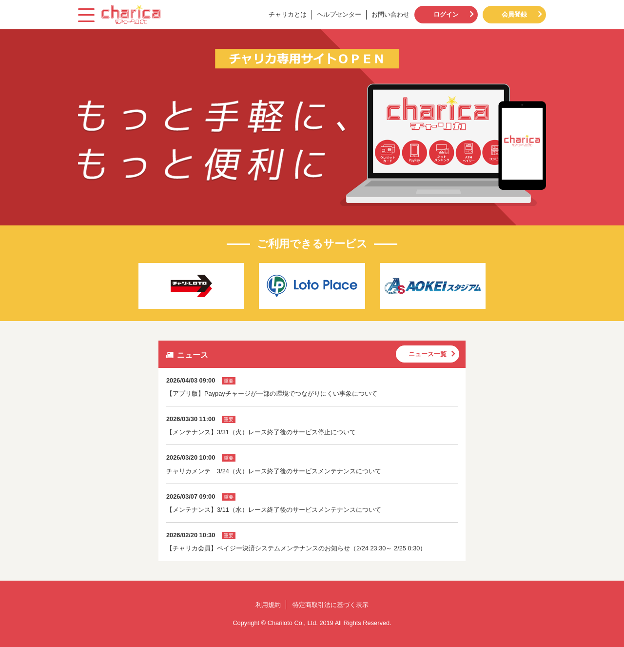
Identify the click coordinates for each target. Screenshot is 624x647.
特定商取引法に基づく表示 (330, 604)
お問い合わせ (390, 14)
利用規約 (268, 604)
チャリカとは (288, 14)
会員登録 (514, 14)
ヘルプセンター (339, 14)
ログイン (446, 14)
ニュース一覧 (428, 354)
